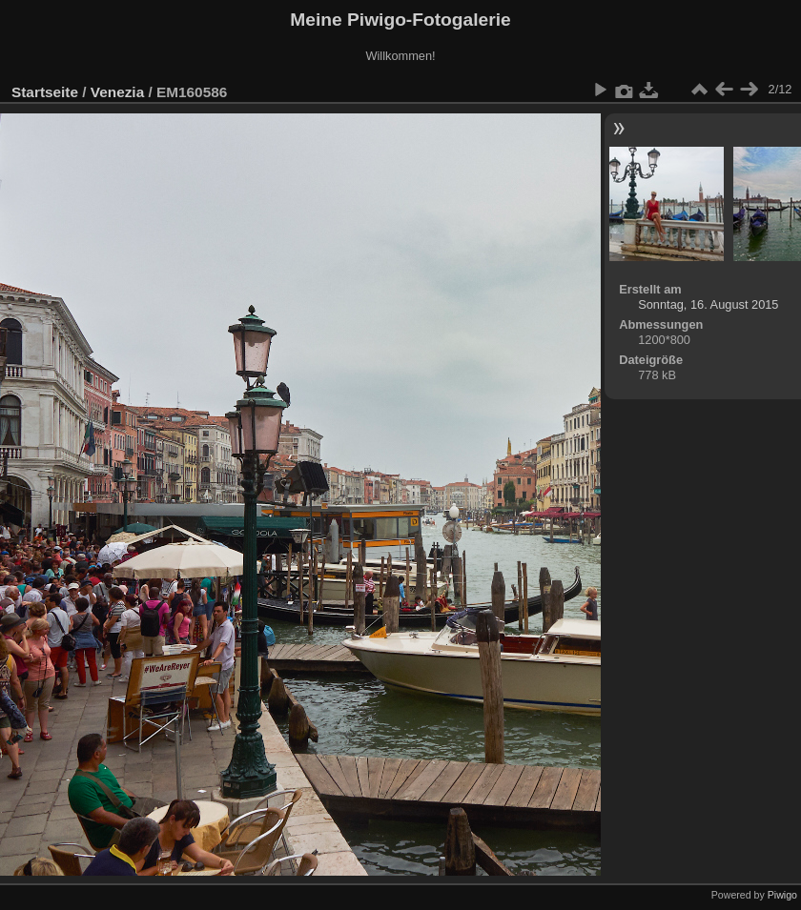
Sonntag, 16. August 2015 (708, 304)
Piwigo (782, 894)
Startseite (44, 92)
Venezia (117, 92)
